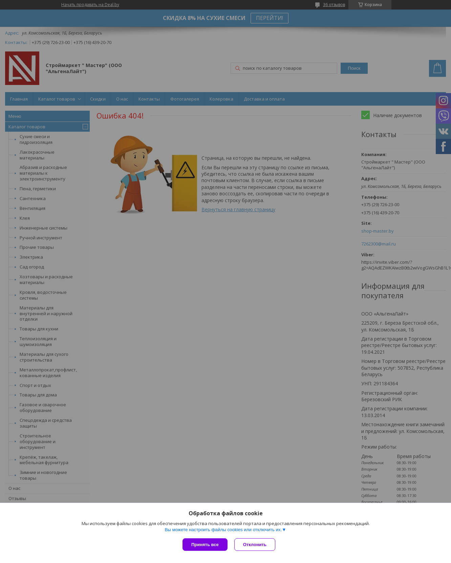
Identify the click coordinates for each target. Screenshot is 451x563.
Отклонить (254, 544)
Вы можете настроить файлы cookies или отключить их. (223, 529)
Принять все (205, 544)
